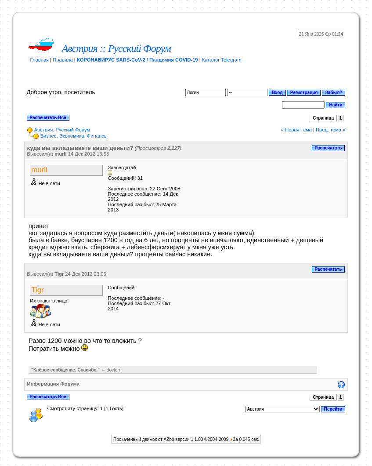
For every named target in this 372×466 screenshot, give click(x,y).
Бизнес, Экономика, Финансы (74, 135)
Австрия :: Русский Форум (116, 48)
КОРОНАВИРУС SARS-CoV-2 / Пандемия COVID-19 (137, 59)
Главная (39, 59)
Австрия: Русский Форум (62, 129)
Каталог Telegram (222, 59)
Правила (62, 59)
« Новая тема (296, 129)
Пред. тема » (330, 129)
